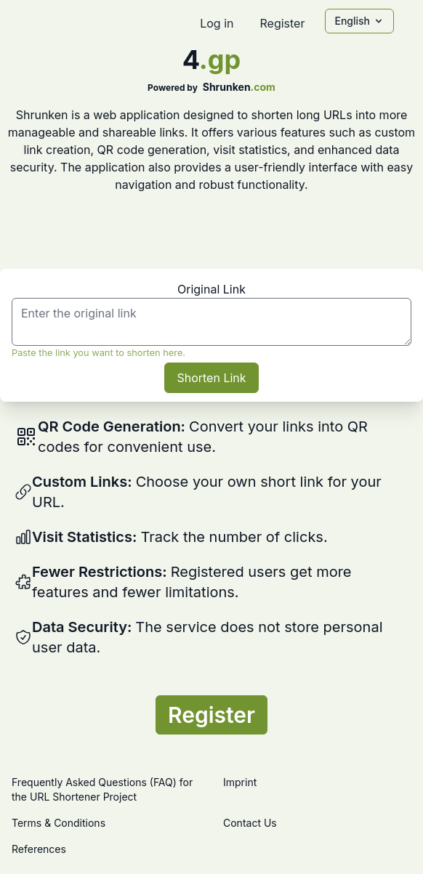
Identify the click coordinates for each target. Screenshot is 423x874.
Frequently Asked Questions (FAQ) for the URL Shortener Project (102, 789)
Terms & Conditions (58, 823)
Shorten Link (211, 378)
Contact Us (250, 823)
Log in (216, 23)
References (39, 849)
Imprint (240, 782)
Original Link (211, 289)
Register (282, 23)
